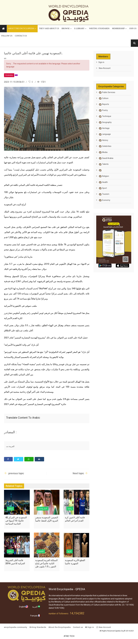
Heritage (104, 128)
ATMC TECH (69, 636)
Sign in (101, 62)
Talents (103, 164)
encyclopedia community (15, 627)
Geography (105, 122)
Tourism (103, 194)
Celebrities (104, 146)
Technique (104, 116)
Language (104, 134)
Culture (103, 98)
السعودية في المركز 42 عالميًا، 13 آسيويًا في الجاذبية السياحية (16, 520)
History (103, 140)
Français (35, 615)
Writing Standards (37, 627)
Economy (104, 200)
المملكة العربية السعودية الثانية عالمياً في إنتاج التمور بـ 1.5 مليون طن (46, 563)
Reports (103, 104)
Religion (103, 176)
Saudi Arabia (105, 158)
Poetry (103, 110)
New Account (104, 68)
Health (103, 182)
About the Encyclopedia (60, 627)
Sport (102, 188)
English (23, 606)
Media (102, 152)
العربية (36, 606)
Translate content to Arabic (23, 417)
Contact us (78, 627)
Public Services (106, 92)
